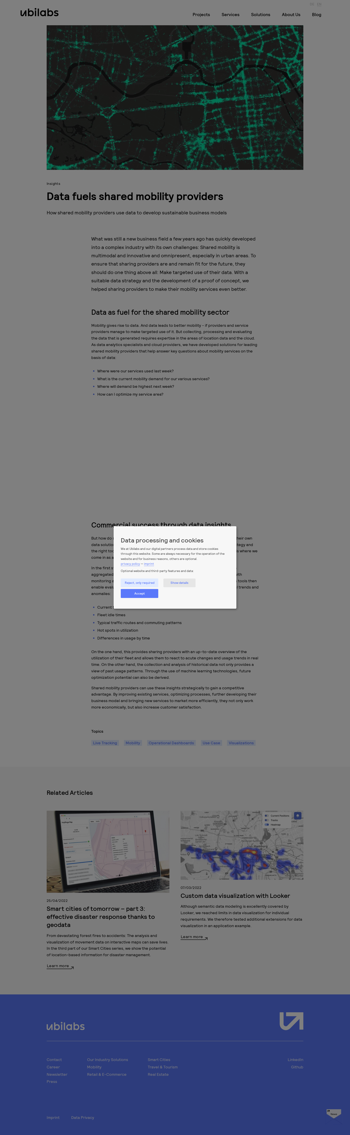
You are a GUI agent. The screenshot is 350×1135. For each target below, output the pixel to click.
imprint (149, 563)
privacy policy (130, 563)
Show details (179, 583)
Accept (139, 593)
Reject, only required (139, 583)
